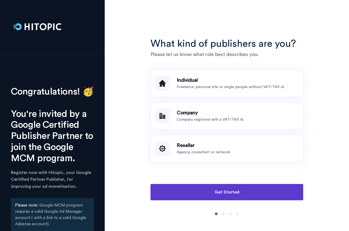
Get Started (227, 192)
